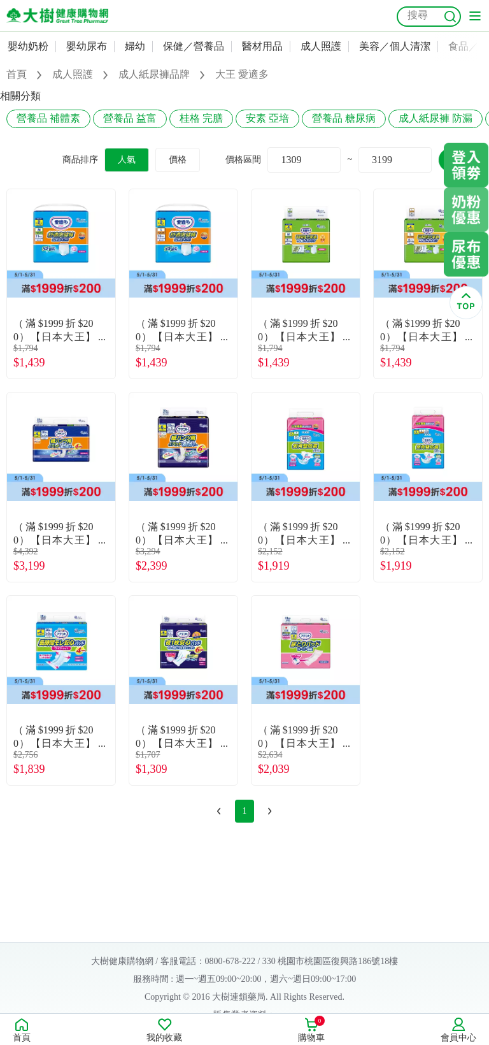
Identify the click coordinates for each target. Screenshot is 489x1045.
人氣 (127, 159)
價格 (178, 159)
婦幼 (135, 46)
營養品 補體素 (48, 118)
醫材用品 (262, 46)
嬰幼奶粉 (28, 46)
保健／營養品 (193, 46)
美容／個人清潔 (394, 46)
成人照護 (321, 46)
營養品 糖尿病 (344, 118)
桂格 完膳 (201, 118)
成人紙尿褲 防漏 (435, 118)
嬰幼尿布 (86, 46)
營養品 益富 (130, 118)
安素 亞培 (267, 118)
